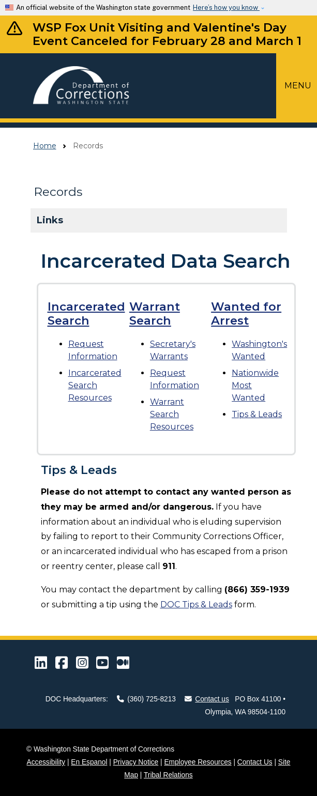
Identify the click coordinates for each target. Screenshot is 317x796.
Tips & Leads (257, 414)
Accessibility (46, 762)
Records (58, 192)
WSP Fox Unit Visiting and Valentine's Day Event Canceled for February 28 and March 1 (167, 34)
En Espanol (89, 762)
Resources (95, 385)
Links (50, 220)
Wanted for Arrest (246, 313)
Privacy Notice (136, 762)
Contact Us (255, 762)
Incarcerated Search (86, 313)
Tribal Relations (168, 775)
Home (44, 145)
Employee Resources (197, 762)
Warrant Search (154, 313)
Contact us (207, 699)
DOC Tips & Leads (196, 604)
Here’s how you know (226, 7)
